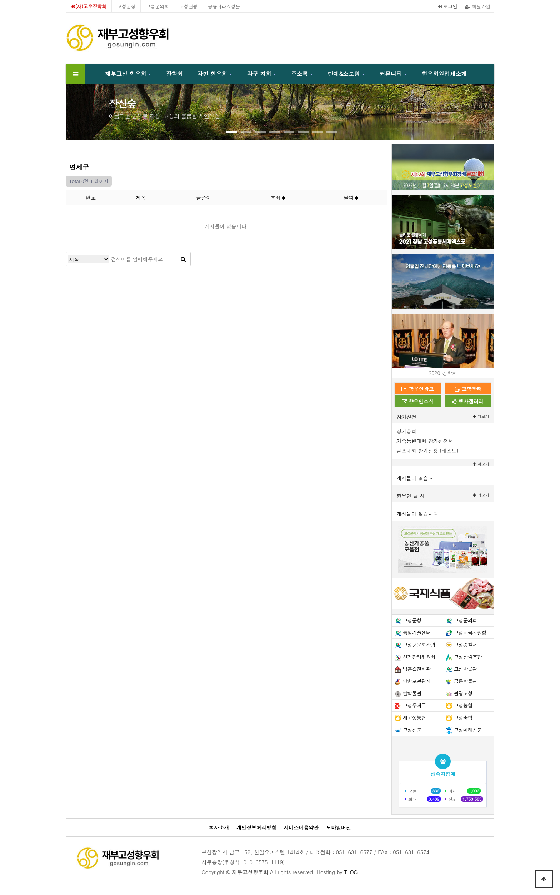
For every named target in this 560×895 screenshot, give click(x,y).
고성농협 (463, 705)
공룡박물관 (465, 681)
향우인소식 (418, 401)
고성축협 (463, 717)
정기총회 (406, 431)
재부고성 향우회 (125, 74)
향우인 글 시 (410, 495)
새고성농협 (414, 717)
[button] (231, 132)
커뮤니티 (391, 74)
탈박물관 (412, 693)
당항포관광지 (417, 681)
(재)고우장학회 (88, 6)
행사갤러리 (468, 401)
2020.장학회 (443, 373)
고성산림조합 (468, 656)
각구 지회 (259, 74)
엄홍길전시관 (417, 668)
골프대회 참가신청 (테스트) (427, 450)
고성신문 (412, 729)
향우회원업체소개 (444, 74)
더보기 (481, 416)
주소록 (299, 74)
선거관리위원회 (419, 656)
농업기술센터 (417, 632)
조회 (277, 197)
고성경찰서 (465, 644)
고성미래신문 (468, 729)
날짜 (351, 197)
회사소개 (219, 827)
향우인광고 (417, 388)
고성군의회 (157, 6)
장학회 (174, 74)
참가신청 (406, 417)
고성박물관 (465, 668)
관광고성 (463, 693)
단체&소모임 (344, 74)
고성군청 (126, 6)
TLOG (351, 872)
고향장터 (468, 388)
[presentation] (91, 108)
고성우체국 (414, 705)
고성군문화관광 (419, 644)
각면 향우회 (212, 74)
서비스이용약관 (301, 827)
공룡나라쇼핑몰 (224, 6)
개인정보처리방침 (256, 827)
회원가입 (477, 6)
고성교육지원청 (470, 632)
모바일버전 (338, 827)
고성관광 (188, 6)
